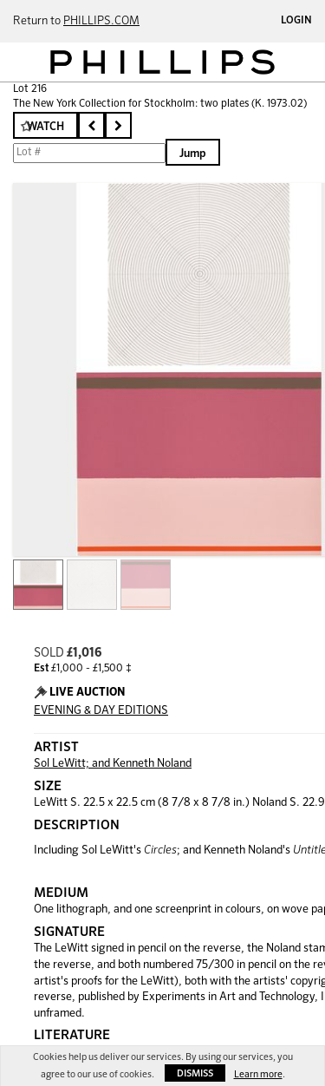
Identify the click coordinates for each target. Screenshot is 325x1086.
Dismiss (195, 1073)
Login (296, 21)
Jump (192, 154)
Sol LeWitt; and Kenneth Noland (113, 763)
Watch (45, 127)
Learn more (258, 1074)
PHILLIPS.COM (101, 21)
